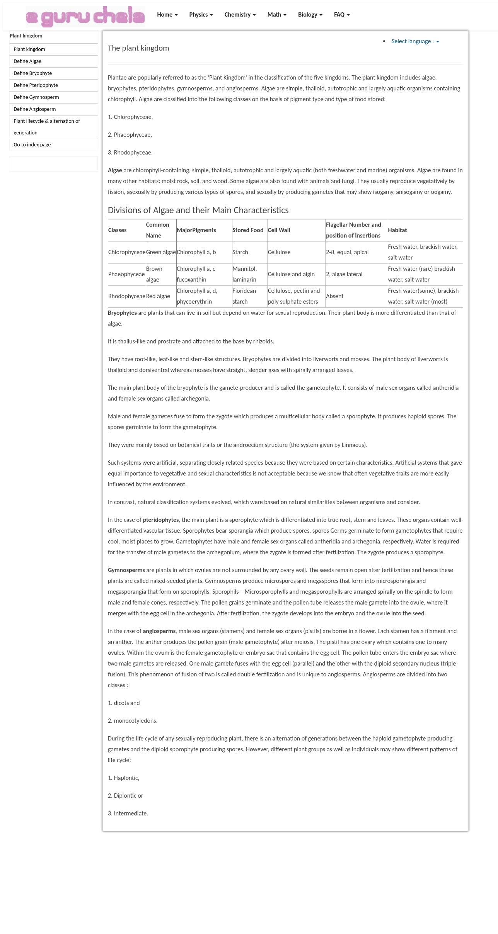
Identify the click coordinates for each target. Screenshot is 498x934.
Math (277, 14)
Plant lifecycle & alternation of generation (47, 127)
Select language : (415, 41)
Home (167, 14)
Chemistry (240, 14)
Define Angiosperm (35, 109)
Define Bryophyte (33, 73)
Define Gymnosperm (36, 97)
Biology (310, 14)
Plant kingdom (26, 35)
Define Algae (27, 61)
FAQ (342, 14)
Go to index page (32, 144)
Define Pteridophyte (36, 85)
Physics (201, 14)
